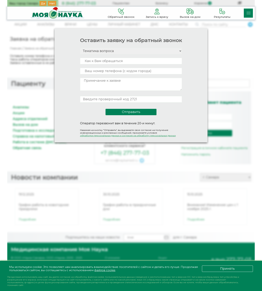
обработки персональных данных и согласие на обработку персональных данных (128, 135)
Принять (227, 268)
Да (43, 3)
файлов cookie (105, 270)
